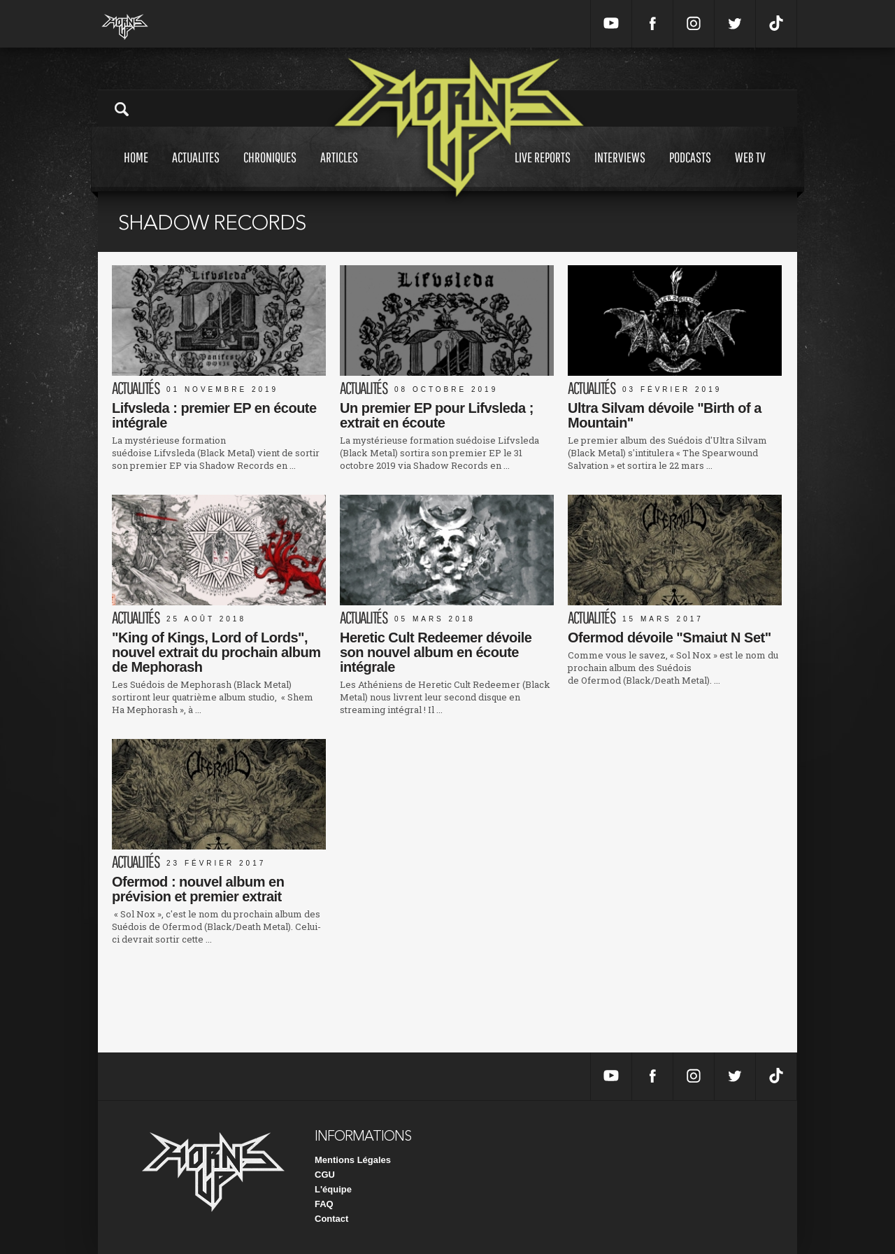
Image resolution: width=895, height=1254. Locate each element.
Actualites (195, 170)
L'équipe (333, 1189)
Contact (331, 1218)
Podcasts (690, 170)
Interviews (619, 170)
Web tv (750, 170)
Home (136, 170)
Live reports (542, 170)
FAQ (324, 1204)
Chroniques (269, 170)
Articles (339, 170)
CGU (325, 1174)
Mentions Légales (353, 1160)
